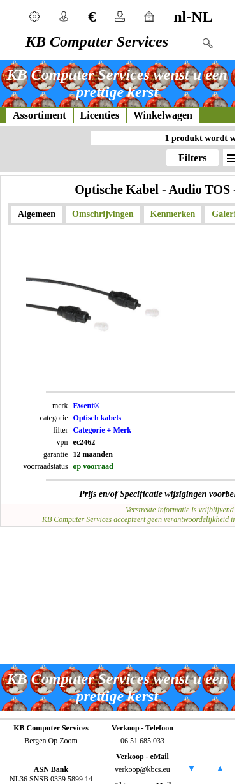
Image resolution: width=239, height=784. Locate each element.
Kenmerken (173, 214)
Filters (192, 157)
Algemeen (36, 214)
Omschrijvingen (102, 214)
